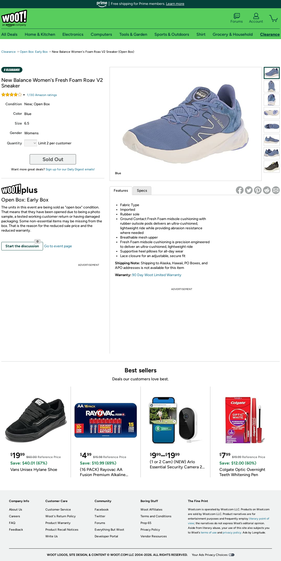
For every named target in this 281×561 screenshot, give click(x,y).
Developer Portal (106, 536)
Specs (142, 190)
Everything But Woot (109, 529)
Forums (236, 18)
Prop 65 (145, 523)
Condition (13, 104)
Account (256, 18)
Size (18, 123)
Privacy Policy (150, 529)
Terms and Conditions (155, 516)
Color (17, 113)
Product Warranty (57, 523)
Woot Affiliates (151, 509)
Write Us (51, 536)
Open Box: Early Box (34, 52)
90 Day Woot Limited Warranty (156, 275)
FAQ (12, 523)
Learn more (175, 4)
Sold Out (53, 159)
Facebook (102, 509)
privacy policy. (232, 532)
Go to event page (58, 246)
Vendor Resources (153, 536)
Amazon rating (42, 95)
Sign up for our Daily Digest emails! (70, 169)
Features (121, 190)
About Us (15, 509)
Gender (16, 133)
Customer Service (58, 509)
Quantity (14, 143)
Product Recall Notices (61, 529)
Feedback (16, 529)
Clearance (8, 52)
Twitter (100, 516)
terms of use (209, 532)
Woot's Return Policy (60, 516)
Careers (14, 516)
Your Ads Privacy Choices (210, 555)
